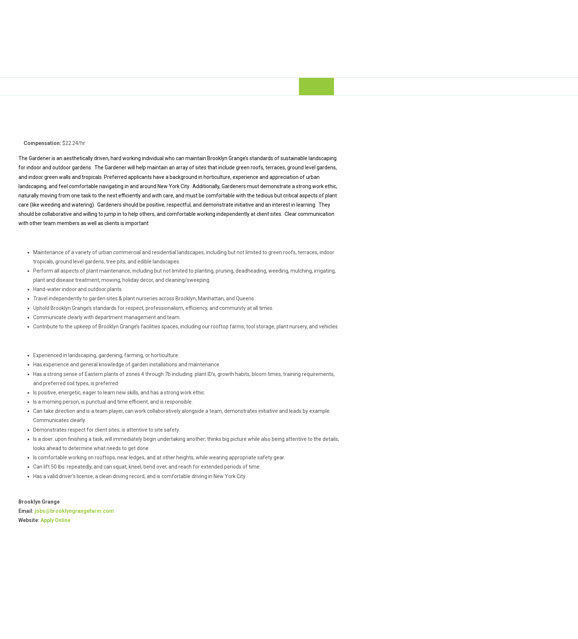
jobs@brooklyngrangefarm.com (74, 511)
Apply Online (55, 520)
